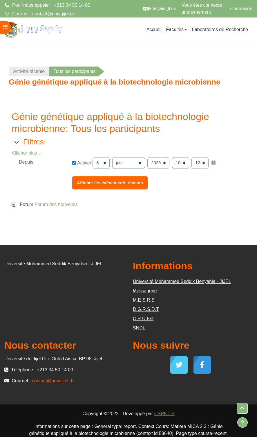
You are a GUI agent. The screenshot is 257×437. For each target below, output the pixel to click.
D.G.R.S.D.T (146, 309)
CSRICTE (164, 413)
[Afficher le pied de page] (242, 422)
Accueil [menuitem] (154, 29)
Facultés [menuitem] (175, 29)
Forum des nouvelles (56, 204)
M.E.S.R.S (144, 300)
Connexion (241, 8)
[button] (159, 8)
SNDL (139, 327)
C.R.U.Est (143, 318)
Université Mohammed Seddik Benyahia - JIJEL (182, 281)
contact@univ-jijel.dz (53, 13)
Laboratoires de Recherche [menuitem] (220, 29)
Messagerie (145, 290)
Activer (81, 162)
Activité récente (29, 71)
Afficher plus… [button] (27, 153)
